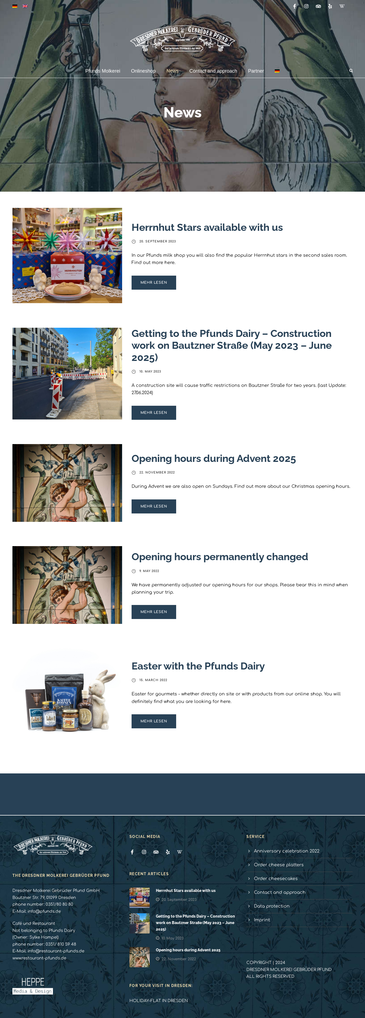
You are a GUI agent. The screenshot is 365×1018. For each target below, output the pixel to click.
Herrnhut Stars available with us (207, 227)
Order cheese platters (279, 865)
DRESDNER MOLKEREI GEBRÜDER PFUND (289, 970)
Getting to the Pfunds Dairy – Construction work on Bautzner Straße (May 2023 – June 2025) (232, 345)
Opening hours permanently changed (220, 557)
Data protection (272, 906)
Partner (256, 71)
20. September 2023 (157, 241)
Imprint (262, 920)
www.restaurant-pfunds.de (39, 958)
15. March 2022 (153, 680)
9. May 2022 (149, 571)
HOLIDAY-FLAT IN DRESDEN (158, 1001)
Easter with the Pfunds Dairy (198, 666)
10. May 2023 (150, 371)
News (172, 71)
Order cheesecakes (276, 878)
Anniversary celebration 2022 (286, 851)
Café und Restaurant (33, 923)
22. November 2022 (157, 472)
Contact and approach (213, 71)
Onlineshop (143, 71)
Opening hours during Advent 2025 (214, 458)
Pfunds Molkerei (102, 71)
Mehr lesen (153, 283)
